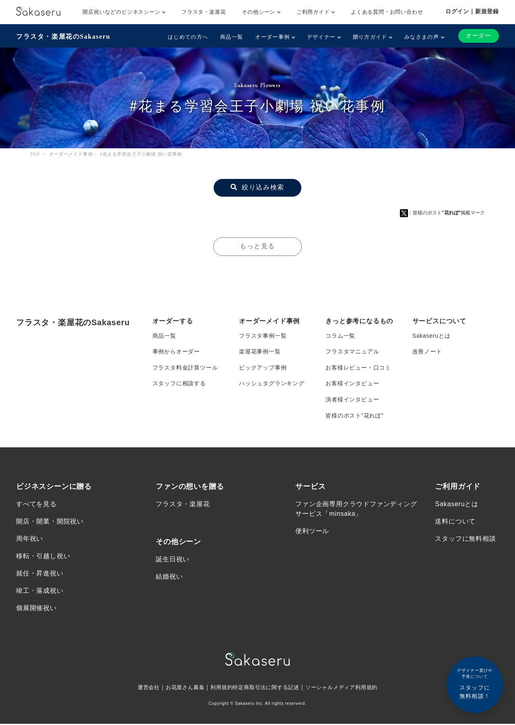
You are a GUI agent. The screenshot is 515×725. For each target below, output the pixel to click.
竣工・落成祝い (40, 591)
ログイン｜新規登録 (472, 11)
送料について (455, 522)
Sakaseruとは (431, 335)
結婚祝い (169, 577)
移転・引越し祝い (43, 557)
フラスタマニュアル (352, 352)
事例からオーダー (176, 352)
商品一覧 (231, 37)
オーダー (478, 36)
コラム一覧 (340, 335)
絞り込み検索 (257, 187)
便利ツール (312, 532)
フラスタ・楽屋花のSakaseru (63, 36)
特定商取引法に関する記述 (266, 688)
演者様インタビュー (352, 400)
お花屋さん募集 (180, 688)
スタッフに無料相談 (465, 539)
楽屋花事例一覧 (260, 352)
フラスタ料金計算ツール (185, 368)
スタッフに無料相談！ (475, 683)
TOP (35, 154)
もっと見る (257, 246)
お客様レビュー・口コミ (358, 368)
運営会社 (141, 688)
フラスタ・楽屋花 (203, 12)
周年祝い (29, 539)
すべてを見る (36, 504)
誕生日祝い (173, 560)
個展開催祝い (36, 609)
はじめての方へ (188, 37)
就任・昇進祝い (40, 574)
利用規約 (219, 688)
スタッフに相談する (179, 384)
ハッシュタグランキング (272, 384)
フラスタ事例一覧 (262, 335)
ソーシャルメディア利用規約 (346, 688)
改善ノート (427, 352)
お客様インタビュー (352, 384)
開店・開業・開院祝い (50, 522)
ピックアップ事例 (262, 368)
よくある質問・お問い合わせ (387, 12)
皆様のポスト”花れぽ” (354, 416)
